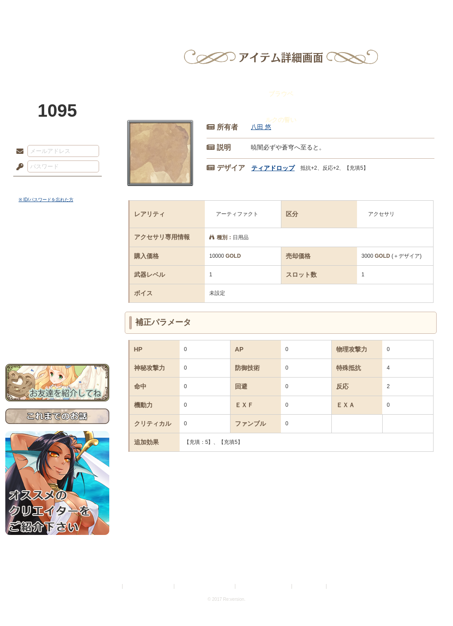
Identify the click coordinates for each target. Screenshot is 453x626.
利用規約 (110, 586)
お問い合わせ (57, 336)
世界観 (57, 241)
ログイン (36, 185)
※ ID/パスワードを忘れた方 (46, 199)
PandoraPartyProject (57, 48)
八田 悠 (261, 126)
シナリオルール (57, 285)
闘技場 (416, 11)
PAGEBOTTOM (431, 601)
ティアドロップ (273, 168)
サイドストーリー (57, 256)
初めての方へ (57, 320)
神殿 (100, 11)
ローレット (163, 11)
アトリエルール (57, 296)
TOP (37, 11)
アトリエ (226, 11)
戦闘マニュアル (57, 307)
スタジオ (289, 11)
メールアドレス (17, 151)
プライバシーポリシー (149, 586)
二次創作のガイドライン (264, 586)
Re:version (341, 586)
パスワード (17, 167)
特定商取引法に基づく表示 (205, 586)
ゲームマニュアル (57, 272)
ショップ (352, 11)
